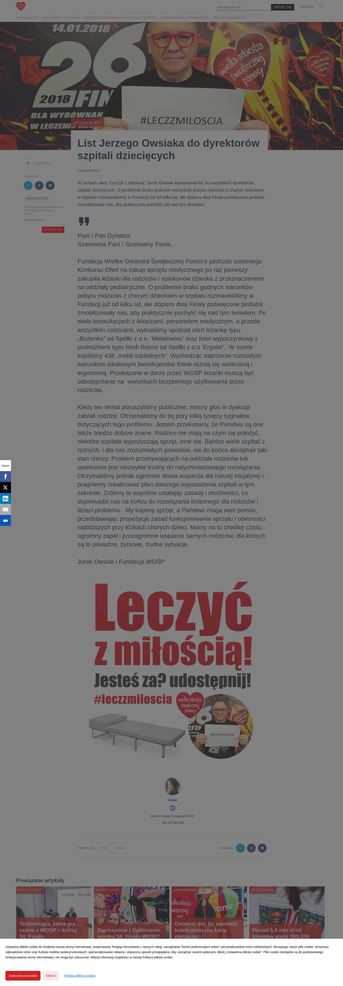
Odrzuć (51, 975)
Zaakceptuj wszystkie (23, 975)
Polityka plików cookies (79, 975)
